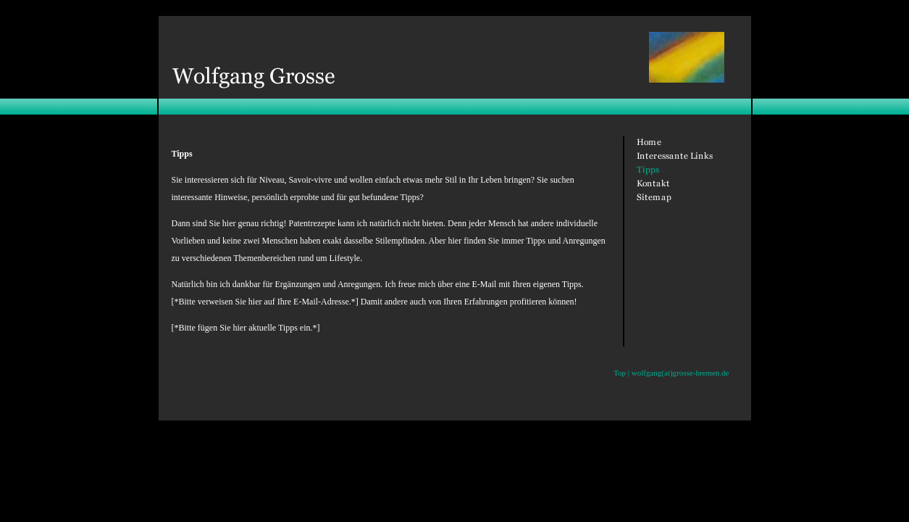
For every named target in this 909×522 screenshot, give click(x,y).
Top (619, 372)
